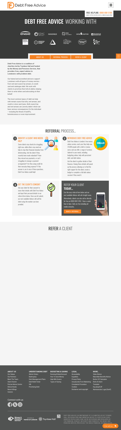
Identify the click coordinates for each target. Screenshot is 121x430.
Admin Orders (33, 375)
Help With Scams (56, 380)
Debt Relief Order (34, 383)
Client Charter (12, 383)
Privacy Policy (76, 380)
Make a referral (73, 212)
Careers (10, 393)
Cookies (74, 388)
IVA (30, 385)
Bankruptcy (33, 378)
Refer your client (75, 187)
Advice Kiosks (12, 388)
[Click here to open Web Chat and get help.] (110, 426)
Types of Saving (55, 383)
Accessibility (76, 375)
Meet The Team (13, 380)
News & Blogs (12, 390)
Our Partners (12, 378)
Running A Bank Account (58, 375)
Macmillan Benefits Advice (102, 378)
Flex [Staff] (98, 388)
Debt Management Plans (37, 380)
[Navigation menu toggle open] (110, 5)
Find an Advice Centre (15, 385)
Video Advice (97, 375)
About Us (39, 58)
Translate (96, 385)
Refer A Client (81, 58)
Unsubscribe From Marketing (81, 383)
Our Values (11, 375)
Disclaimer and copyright (80, 390)
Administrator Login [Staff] (102, 390)
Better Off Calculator (100, 380)
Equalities (75, 378)
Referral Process (60, 58)
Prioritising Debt (34, 388)
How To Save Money (57, 378)
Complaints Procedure (79, 385)
